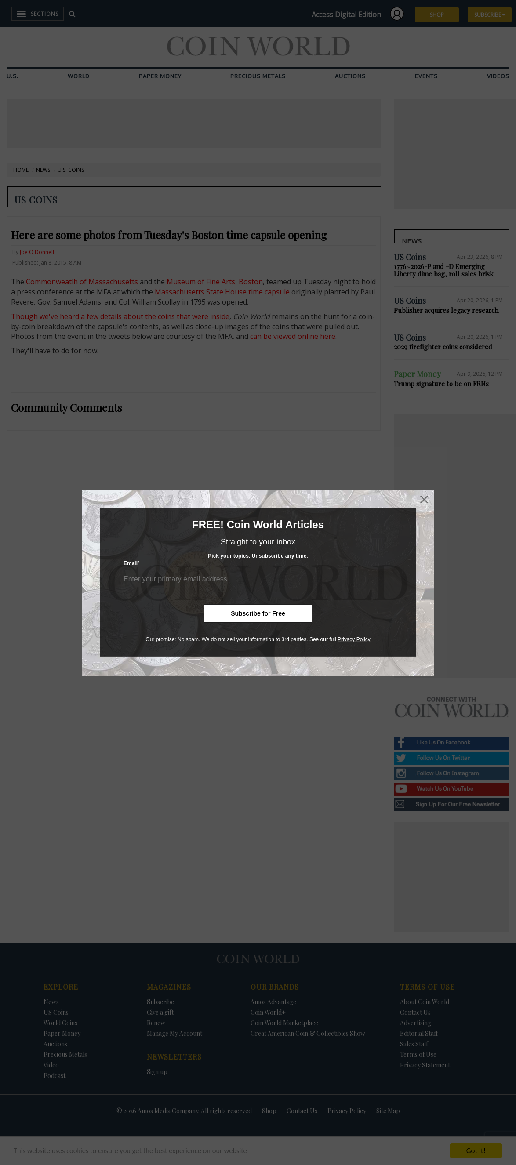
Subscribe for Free (258, 613)
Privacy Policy (354, 639)
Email (131, 563)
